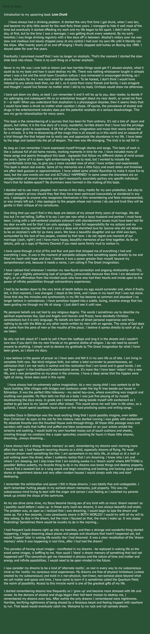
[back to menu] (12, 6)
